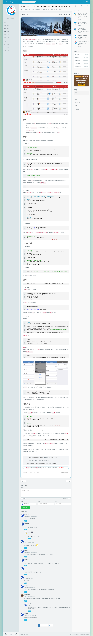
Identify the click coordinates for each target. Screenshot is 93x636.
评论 (22, 488)
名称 (22, 501)
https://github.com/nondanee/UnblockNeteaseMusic (41, 140)
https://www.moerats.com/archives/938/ (41, 460)
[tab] (75, 6)
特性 (76, 96)
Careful (26, 550)
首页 (23, 14)
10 (49, 625)
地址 (56, 501)
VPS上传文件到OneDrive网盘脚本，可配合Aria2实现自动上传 (83, 30)
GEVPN (29, 603)
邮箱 (39, 501)
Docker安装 (77, 102)
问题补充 (77, 109)
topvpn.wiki (27, 594)
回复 (26, 520)
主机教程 (59, 9)
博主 (32, 532)
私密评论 (65, 498)
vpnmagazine (27, 541)
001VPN (26, 613)
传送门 (39, 436)
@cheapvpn (31, 536)
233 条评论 (46, 9)
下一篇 (68, 481)
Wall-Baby (26, 577)
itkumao (26, 568)
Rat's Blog (46, 457)
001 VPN (26, 559)
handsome (86, 634)
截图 (76, 93)
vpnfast (26, 585)
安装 (76, 99)
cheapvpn (26, 523)
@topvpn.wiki (31, 607)
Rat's (23, 9)
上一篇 (23, 481)
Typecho (77, 634)
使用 (76, 106)
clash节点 (26, 514)
